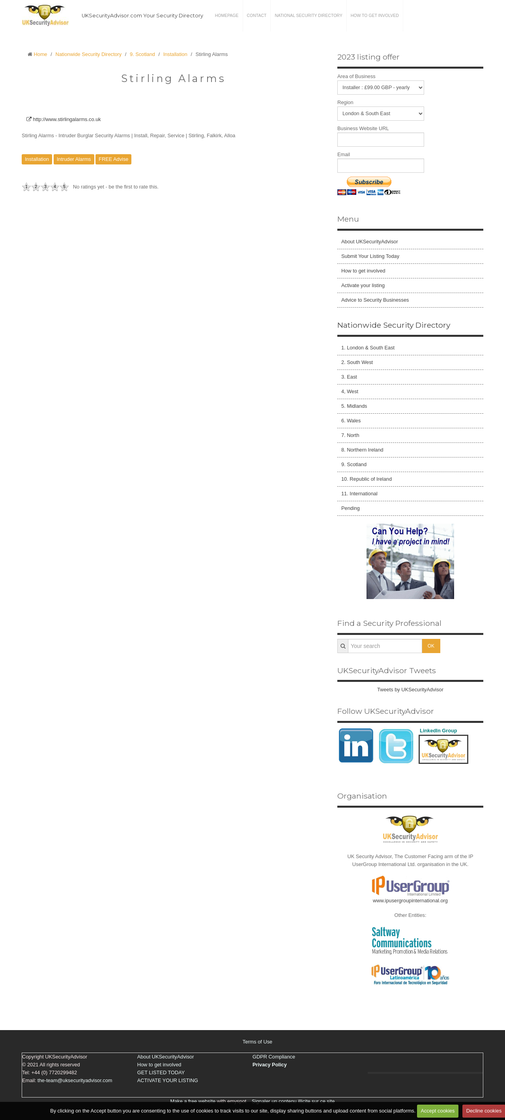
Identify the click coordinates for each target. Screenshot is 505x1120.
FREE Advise (113, 159)
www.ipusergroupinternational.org (410, 900)
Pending (350, 508)
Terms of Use (257, 1042)
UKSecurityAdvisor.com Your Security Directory (142, 16)
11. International (359, 494)
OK (431, 646)
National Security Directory (308, 15)
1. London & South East (368, 348)
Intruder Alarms (74, 159)
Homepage (227, 15)
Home (40, 54)
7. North (350, 435)
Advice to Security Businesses (375, 300)
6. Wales (351, 421)
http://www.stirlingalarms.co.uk (63, 119)
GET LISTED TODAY (161, 1072)
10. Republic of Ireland (366, 479)
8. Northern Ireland (362, 450)
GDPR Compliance (273, 1057)
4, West (349, 391)
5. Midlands (354, 406)
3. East (349, 377)
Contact (257, 15)
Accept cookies (437, 1111)
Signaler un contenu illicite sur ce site (293, 1101)
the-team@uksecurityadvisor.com (74, 1080)
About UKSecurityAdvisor (369, 242)
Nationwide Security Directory (88, 54)
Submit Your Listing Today (370, 256)
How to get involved (375, 15)
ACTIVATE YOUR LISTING (167, 1080)
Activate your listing (363, 285)
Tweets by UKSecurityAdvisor (410, 690)
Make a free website (193, 1101)
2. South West (357, 362)
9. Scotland (142, 54)
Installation (175, 54)
